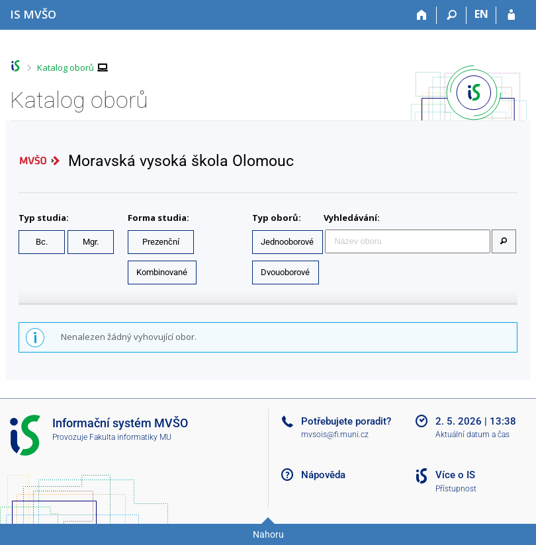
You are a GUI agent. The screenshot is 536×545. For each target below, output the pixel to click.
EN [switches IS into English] (481, 14)
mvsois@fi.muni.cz (335, 434)
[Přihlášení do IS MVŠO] (511, 15)
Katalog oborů (65, 67)
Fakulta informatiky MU (130, 437)
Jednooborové (287, 242)
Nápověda (323, 475)
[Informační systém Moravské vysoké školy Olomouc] (33, 14)
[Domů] (422, 15)
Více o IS (455, 475)
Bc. (42, 242)
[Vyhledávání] (452, 15)
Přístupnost (455, 488)
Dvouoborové (285, 272)
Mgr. (91, 242)
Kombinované (161, 272)
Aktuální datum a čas (472, 434)
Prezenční (160, 242)
